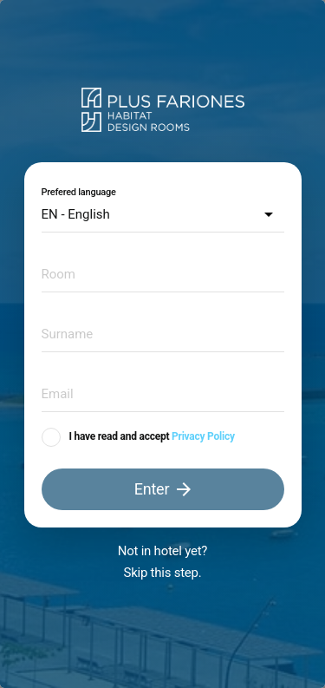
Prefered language (79, 192)
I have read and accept (119, 436)
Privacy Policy (203, 436)
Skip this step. (163, 572)
